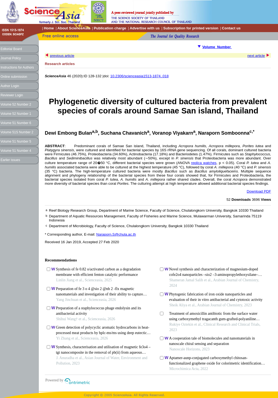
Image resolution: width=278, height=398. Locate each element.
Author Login (10, 86)
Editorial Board (11, 49)
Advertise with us (145, 28)
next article (256, 56)
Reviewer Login (12, 95)
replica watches (203, 163)
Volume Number (217, 47)
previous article (62, 56)
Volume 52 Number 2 (16, 104)
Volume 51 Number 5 (16, 141)
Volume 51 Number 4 (16, 151)
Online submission (14, 77)
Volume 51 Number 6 (16, 123)
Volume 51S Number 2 (17, 132)
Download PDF (259, 191)
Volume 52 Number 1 (16, 114)
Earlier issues (10, 160)
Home (49, 28)
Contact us (231, 28)
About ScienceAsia (74, 28)
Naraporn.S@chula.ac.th (116, 234)
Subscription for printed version (190, 28)
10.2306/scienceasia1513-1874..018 (139, 76)
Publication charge (110, 28)
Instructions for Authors (17, 67)
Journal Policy (11, 58)
